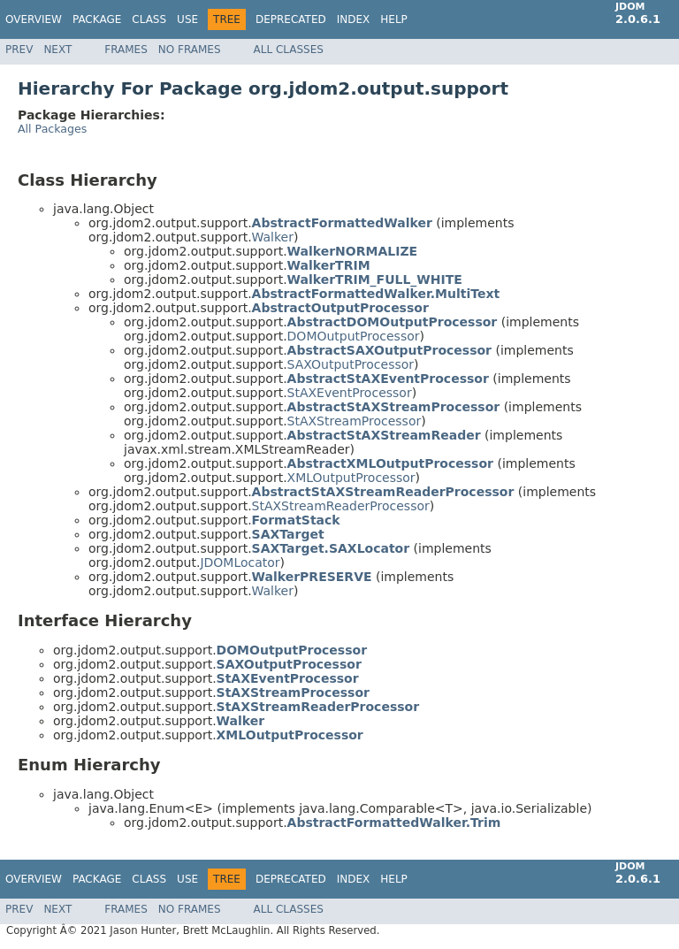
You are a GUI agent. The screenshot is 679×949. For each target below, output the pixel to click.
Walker (273, 237)
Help (394, 19)
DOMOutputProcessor (353, 336)
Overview (33, 19)
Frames (126, 49)
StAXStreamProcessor (354, 421)
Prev (19, 49)
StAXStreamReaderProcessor (341, 506)
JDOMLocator (239, 562)
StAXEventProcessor (349, 393)
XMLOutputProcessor (351, 478)
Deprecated (291, 19)
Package (96, 19)
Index (353, 19)
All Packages (52, 128)
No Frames (189, 49)
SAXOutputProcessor (350, 364)
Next (57, 49)
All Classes (289, 49)
